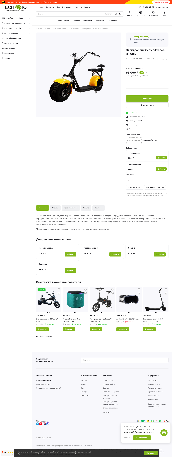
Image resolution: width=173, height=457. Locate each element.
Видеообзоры (153, 399)
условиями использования (63, 454)
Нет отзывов (136, 59)
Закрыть (127, 438)
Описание (42, 208)
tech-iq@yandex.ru (43, 384)
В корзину (147, 98)
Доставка (98, 208)
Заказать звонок (162, 7)
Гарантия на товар (155, 392)
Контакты (85, 396)
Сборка (131, 248)
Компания (107, 376)
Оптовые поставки (110, 408)
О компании (108, 380)
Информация (153, 376)
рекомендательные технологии (80, 446)
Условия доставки (155, 388)
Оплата (86, 208)
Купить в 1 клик (147, 105)
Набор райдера (134, 153)
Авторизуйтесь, (141, 37)
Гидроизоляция (134, 164)
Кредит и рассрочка (111, 392)
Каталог (84, 380)
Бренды (84, 392)
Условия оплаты (154, 384)
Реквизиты (152, 380)
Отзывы (55, 208)
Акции (83, 384)
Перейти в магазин (161, 2)
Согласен (150, 453)
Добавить (161, 158)
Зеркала (43, 264)
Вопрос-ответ (153, 396)
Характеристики (71, 208)
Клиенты (106, 413)
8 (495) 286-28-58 (146, 7)
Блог (82, 388)
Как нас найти (109, 384)
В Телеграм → (142, 437)
